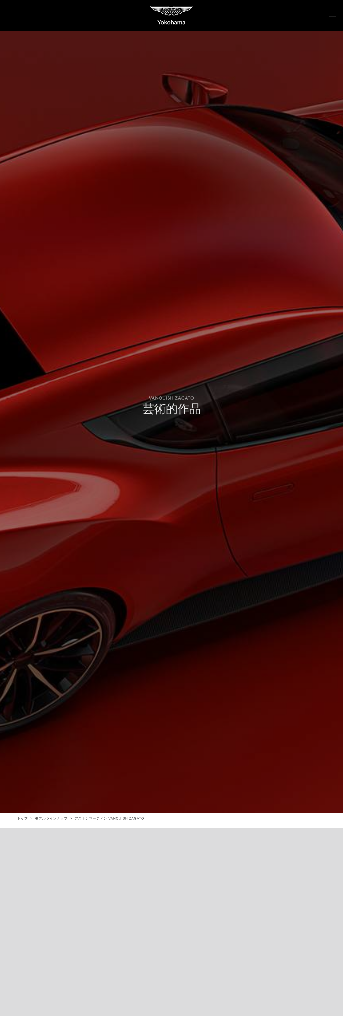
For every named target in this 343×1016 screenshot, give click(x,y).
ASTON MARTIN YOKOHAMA (171, 15)
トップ (22, 818)
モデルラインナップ (51, 818)
